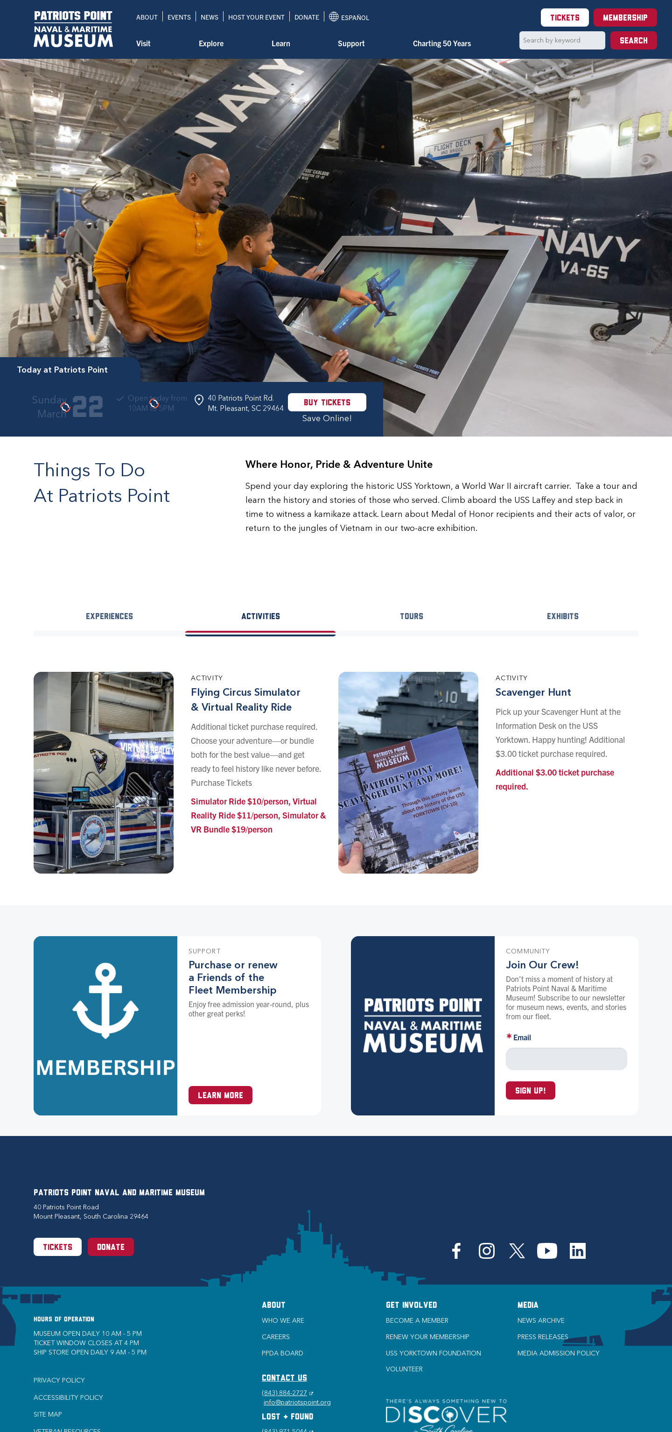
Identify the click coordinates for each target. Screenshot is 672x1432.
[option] (336, 247)
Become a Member (417, 1321)
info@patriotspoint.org (297, 1402)
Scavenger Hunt (533, 692)
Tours (411, 617)
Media (528, 1305)
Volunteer (404, 1369)
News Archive (541, 1321)
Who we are (283, 1321)
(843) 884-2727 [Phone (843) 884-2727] (287, 1393)
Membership (625, 18)
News (209, 17)
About (147, 17)
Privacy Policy (59, 1380)
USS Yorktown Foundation (433, 1353)
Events (179, 17)
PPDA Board (282, 1353)
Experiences (109, 617)
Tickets (565, 18)
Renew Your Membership (427, 1337)
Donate (306, 17)
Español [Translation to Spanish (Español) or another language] (349, 16)
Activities (260, 617)
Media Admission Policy (559, 1353)
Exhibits (563, 617)
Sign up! (530, 1091)
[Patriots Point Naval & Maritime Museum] (73, 29)
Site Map (48, 1414)
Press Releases (543, 1337)
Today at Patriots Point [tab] (62, 370)
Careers (276, 1337)
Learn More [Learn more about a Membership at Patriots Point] (220, 1096)
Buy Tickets (327, 403)
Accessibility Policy (68, 1398)
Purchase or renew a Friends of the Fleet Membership (233, 977)
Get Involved (411, 1305)
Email (522, 1037)
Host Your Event (256, 17)
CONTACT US (284, 1378)
